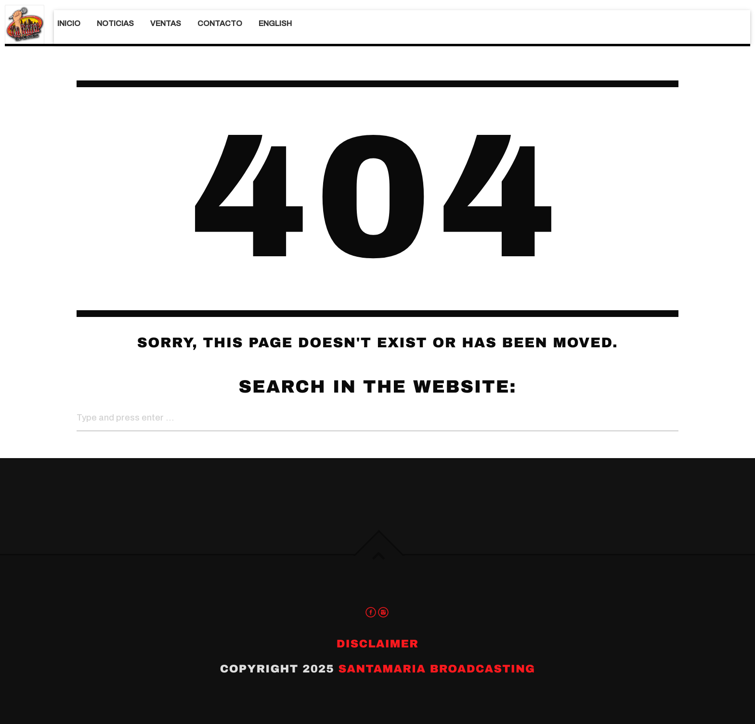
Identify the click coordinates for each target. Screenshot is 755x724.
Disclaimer (377, 644)
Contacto (219, 23)
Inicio (68, 23)
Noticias (115, 23)
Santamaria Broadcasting (436, 669)
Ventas (165, 23)
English (275, 23)
